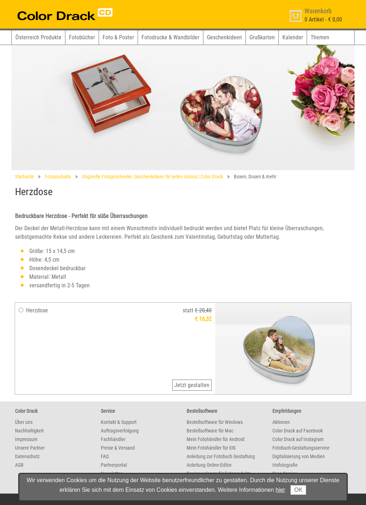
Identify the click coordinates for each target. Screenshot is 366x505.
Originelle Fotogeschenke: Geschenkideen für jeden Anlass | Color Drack (152, 176)
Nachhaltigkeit (29, 431)
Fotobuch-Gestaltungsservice (301, 448)
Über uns (24, 422)
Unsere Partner (30, 448)
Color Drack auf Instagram (298, 439)
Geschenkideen (224, 37)
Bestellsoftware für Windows (215, 422)
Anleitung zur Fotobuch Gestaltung (221, 456)
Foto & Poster (118, 37)
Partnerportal (114, 465)
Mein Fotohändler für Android (215, 439)
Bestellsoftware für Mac (210, 431)
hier (280, 490)
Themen (320, 37)
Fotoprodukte (58, 176)
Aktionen (281, 422)
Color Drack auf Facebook (297, 431)
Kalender (292, 37)
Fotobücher (82, 37)
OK (298, 490)
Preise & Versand (118, 448)
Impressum (26, 439)
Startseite (24, 176)
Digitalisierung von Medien (298, 456)
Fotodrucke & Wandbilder (170, 37)
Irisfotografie (285, 465)
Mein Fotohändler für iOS (211, 448)
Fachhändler (113, 439)
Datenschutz (27, 456)
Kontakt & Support (119, 422)
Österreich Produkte (38, 37)
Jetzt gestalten (191, 385)
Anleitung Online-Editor (209, 465)
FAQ (105, 456)
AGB (19, 465)
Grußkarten (262, 37)
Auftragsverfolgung (120, 431)
